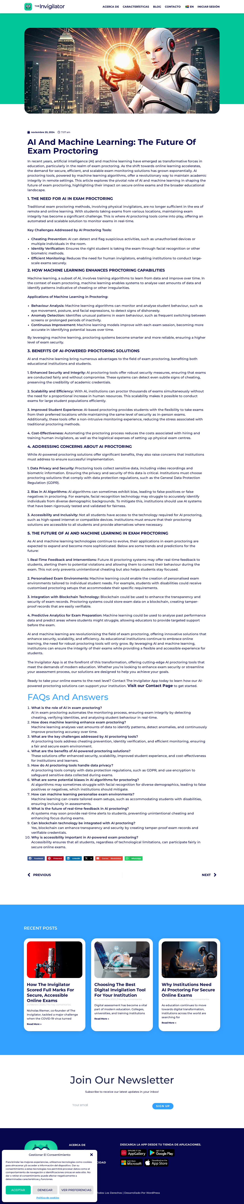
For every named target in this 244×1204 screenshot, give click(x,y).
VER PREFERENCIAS (76, 1190)
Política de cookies (47, 1197)
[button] (91, 1155)
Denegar (45, 1190)
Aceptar (18, 1190)
